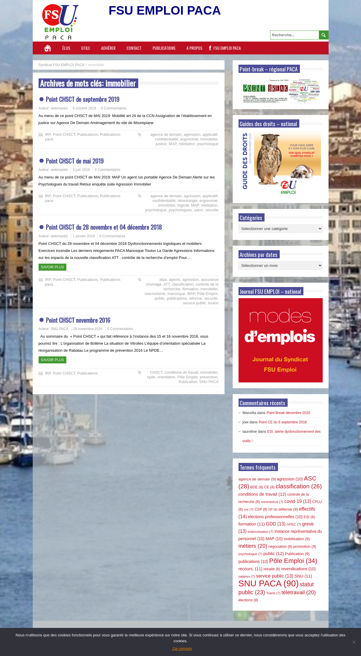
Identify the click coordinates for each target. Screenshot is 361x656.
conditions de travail (181, 372)
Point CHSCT (64, 134)
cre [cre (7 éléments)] (248, 509)
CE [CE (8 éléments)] (269, 487)
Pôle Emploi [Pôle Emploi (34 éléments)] (293, 560)
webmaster (59, 108)
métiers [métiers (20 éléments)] (253, 546)
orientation (166, 377)
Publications (164, 48)
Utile (85, 48)
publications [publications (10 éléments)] (253, 561)
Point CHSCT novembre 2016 (78, 319)
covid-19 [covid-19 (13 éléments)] (297, 501)
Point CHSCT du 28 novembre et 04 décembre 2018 (104, 226)
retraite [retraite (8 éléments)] (271, 569)
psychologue (207, 144)
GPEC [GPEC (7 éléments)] (293, 524)
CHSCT (156, 372)
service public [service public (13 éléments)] (274, 575)
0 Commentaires (114, 108)
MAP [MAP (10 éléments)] (274, 538)
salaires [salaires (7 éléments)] (247, 576)
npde (151, 377)
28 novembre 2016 (87, 329)
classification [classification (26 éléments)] (299, 486)
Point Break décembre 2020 (288, 413)
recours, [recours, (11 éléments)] (250, 568)
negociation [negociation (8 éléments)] (280, 547)
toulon (213, 303)
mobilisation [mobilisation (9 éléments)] (297, 539)
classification (183, 284)
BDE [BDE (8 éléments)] (256, 487)
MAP (173, 144)
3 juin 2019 (81, 170)
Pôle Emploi (207, 293)
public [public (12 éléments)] (273, 553)
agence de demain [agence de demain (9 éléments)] (257, 479)
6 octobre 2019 (84, 108)
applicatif (210, 134)
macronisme (155, 293)
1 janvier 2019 (84, 236)
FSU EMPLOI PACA (227, 48)
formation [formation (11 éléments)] (252, 524)
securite (212, 210)
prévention (208, 377)
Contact (134, 48)
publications (177, 298)
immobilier (208, 139)
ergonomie (189, 139)
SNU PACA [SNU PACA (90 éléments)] (269, 583)
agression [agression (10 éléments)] (290, 479)
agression (192, 134)
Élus (66, 48)
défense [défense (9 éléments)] (288, 509)
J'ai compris (182, 648)
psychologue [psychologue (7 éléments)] (250, 554)
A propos (194, 48)
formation (190, 289)
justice (161, 144)
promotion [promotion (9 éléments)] (304, 546)
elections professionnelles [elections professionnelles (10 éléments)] (275, 516)
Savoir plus (52, 267)
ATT (166, 284)
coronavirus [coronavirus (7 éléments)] (272, 502)
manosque (176, 293)
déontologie (187, 200)
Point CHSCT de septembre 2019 (82, 99)
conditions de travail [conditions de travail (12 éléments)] (262, 494)
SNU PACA (59, 329)
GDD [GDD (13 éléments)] (276, 523)
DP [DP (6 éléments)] (272, 509)
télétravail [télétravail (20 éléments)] (298, 592)
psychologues (180, 210)
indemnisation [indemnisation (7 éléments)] (260, 531)
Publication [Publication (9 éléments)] (297, 554)
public (160, 298)
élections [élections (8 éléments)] (248, 600)
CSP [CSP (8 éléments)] (261, 509)
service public (194, 303)
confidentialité (166, 139)
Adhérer (108, 48)
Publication (188, 381)
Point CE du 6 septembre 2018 (283, 422)
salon (198, 210)
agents (174, 279)
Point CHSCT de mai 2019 (74, 160)
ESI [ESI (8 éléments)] (309, 517)
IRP (48, 134)
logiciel (183, 205)
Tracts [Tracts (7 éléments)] (273, 593)
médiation (187, 144)
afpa (163, 279)
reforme (195, 298)
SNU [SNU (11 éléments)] (303, 576)
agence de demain (166, 134)
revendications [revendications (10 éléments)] (298, 568)
